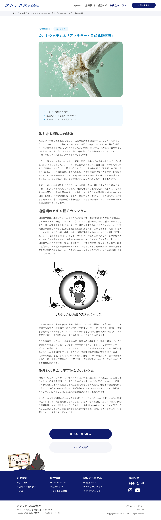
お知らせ (78, 5)
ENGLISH (140, 509)
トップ (15, 13)
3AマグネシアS (60, 482)
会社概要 (23, 482)
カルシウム (61, 28)
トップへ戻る (81, 447)
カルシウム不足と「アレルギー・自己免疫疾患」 (62, 13)
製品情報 (102, 5)
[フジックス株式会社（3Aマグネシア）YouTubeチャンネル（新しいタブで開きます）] (137, 490)
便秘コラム (91, 482)
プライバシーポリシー (135, 506)
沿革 (21, 491)
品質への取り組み (27, 486)
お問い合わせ (143, 5)
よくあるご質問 (60, 491)
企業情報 (90, 5)
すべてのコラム (93, 491)
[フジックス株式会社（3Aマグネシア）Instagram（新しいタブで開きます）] (130, 490)
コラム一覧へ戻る (80, 434)
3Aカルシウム (59, 486)
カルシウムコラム (94, 486)
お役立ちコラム (118, 5)
